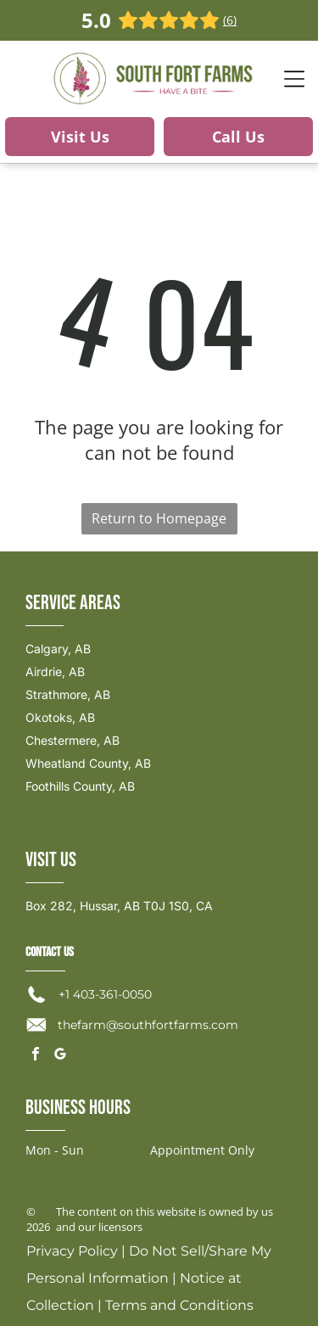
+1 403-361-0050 (105, 994)
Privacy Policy (72, 1251)
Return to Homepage (159, 518)
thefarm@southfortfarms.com (148, 1024)
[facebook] (35, 1055)
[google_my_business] (60, 1055)
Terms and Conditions (179, 1305)
